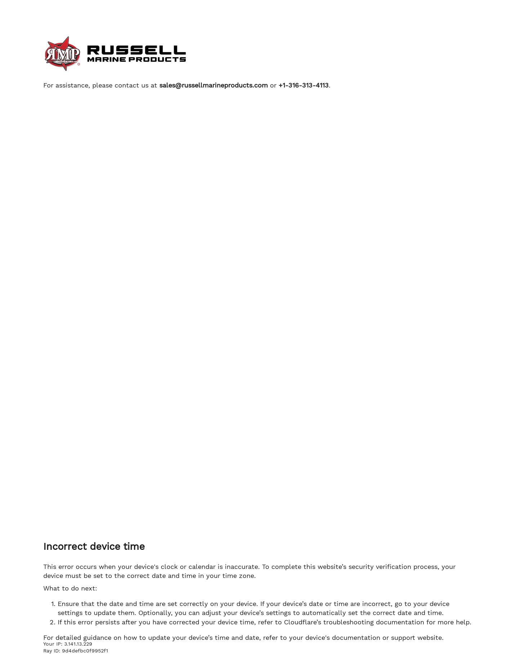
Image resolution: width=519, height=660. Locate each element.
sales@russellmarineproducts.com (213, 85)
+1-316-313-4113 (304, 85)
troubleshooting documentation (373, 622)
